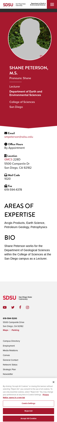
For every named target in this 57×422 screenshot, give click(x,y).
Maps (5, 330)
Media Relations (10, 350)
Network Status (10, 364)
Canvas (6, 355)
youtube (5, 307)
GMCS (8, 159)
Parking (15, 330)
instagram (30, 307)
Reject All (28, 413)
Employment (9, 345)
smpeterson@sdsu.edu (18, 137)
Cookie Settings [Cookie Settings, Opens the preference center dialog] (28, 406)
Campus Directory (11, 341)
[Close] (53, 384)
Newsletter (8, 374)
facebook (22, 307)
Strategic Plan (9, 369)
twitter (15, 307)
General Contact (10, 360)
